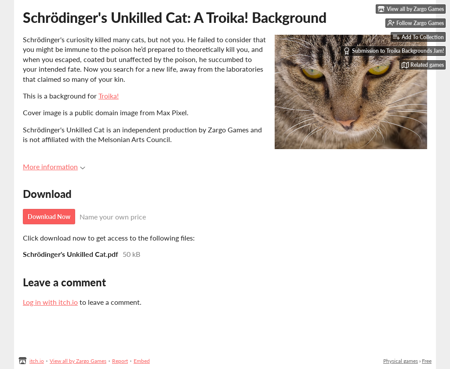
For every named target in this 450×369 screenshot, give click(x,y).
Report (120, 361)
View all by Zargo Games (78, 361)
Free (427, 361)
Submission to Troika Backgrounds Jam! (393, 51)
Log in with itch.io (50, 302)
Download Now (49, 216)
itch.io (36, 361)
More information (54, 166)
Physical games (400, 361)
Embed (142, 361)
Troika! (108, 95)
